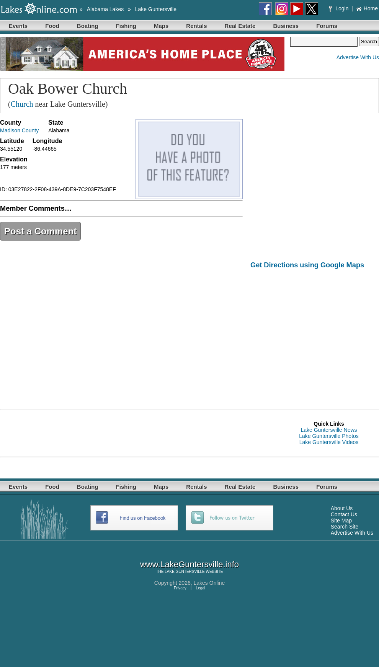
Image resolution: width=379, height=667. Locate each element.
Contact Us (344, 514)
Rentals (196, 26)
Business (286, 26)
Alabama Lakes (105, 9)
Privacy (180, 588)
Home (367, 8)
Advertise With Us (358, 57)
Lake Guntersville (155, 9)
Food (52, 26)
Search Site (344, 527)
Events (18, 26)
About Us (342, 508)
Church (22, 104)
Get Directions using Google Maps (307, 265)
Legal (200, 588)
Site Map (341, 520)
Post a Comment (40, 231)
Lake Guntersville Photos (329, 436)
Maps (161, 26)
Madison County (19, 130)
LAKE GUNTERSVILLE (184, 571)
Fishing (126, 26)
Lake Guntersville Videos (329, 442)
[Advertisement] (314, 333)
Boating (87, 26)
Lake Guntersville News (329, 430)
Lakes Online (209, 583)
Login (339, 8)
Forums (326, 26)
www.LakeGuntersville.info (189, 564)
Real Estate (240, 26)
